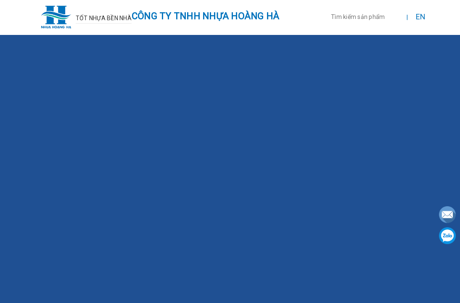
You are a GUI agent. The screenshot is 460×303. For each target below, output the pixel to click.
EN (421, 16)
